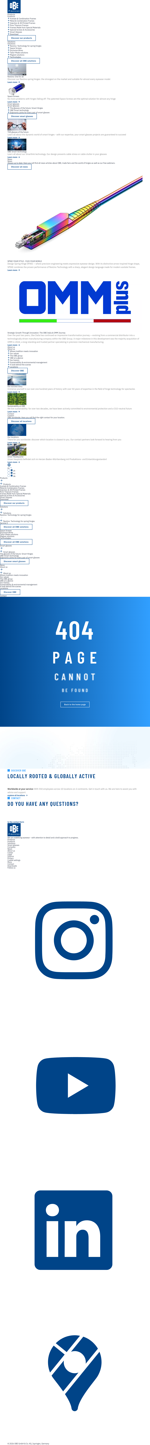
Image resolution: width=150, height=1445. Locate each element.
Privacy (11, 858)
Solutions (11, 843)
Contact (11, 864)
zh (11, 471)
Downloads (12, 866)
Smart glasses (13, 845)
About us (11, 851)
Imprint (11, 857)
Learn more (14, 82)
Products (11, 841)
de (11, 476)
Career (10, 853)
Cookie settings (14, 860)
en (11, 473)
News (10, 849)
